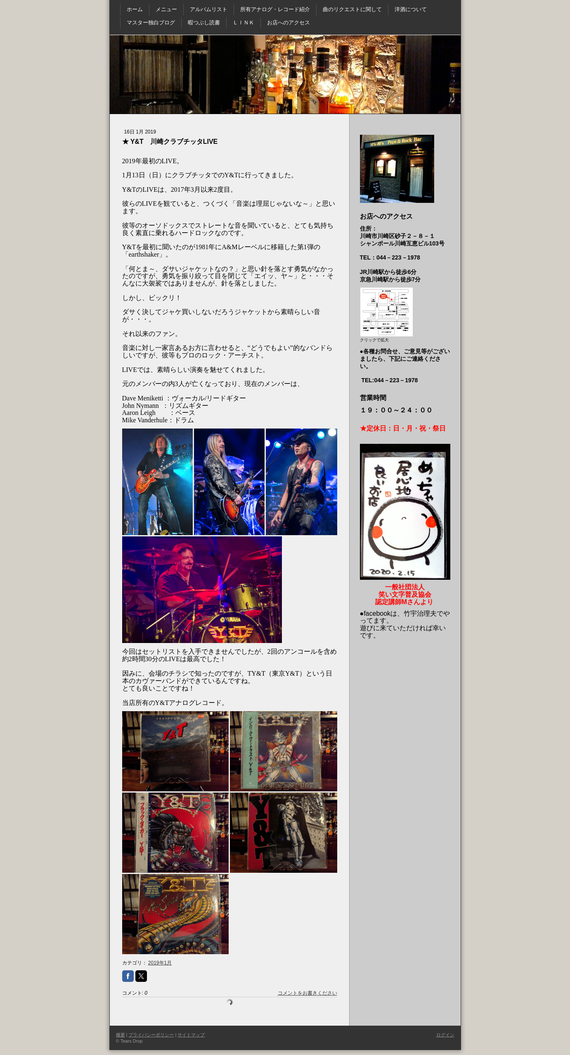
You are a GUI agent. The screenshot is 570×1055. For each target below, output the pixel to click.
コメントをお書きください (307, 993)
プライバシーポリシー (151, 1034)
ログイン (445, 1034)
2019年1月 (160, 963)
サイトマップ (191, 1034)
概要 (120, 1034)
